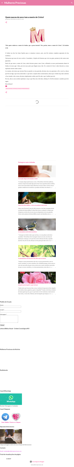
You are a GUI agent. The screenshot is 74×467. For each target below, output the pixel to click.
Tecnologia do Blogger (37, 461)
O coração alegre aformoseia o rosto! (28, 178)
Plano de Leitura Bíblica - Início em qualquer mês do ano (32, 205)
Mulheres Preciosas (15, 2)
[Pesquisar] (28, 3)
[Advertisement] (37, 121)
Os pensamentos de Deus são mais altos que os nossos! (32, 258)
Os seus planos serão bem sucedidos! (27, 231)
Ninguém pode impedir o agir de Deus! (28, 285)
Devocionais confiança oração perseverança (17, 88)
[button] (6, 22)
